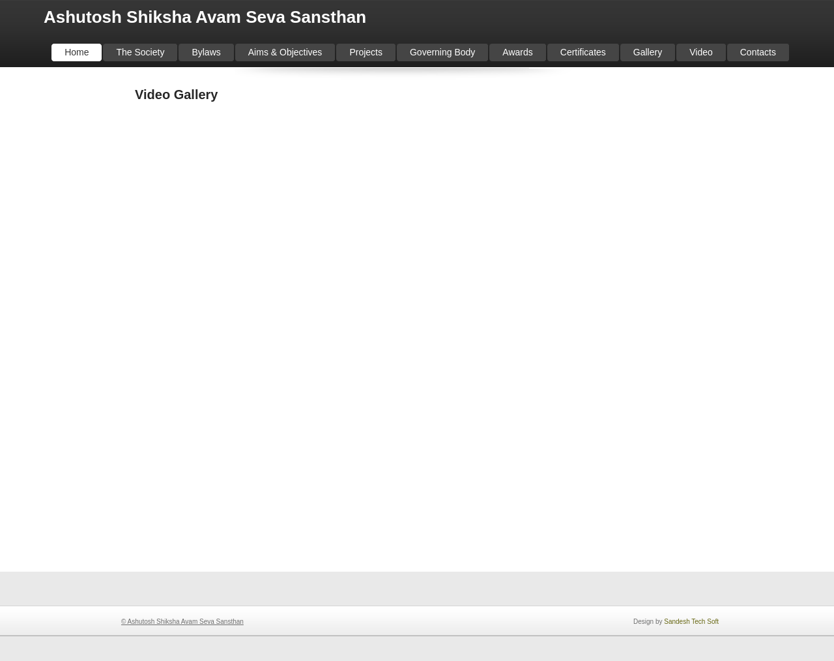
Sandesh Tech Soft (691, 621)
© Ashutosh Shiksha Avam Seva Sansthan (182, 621)
